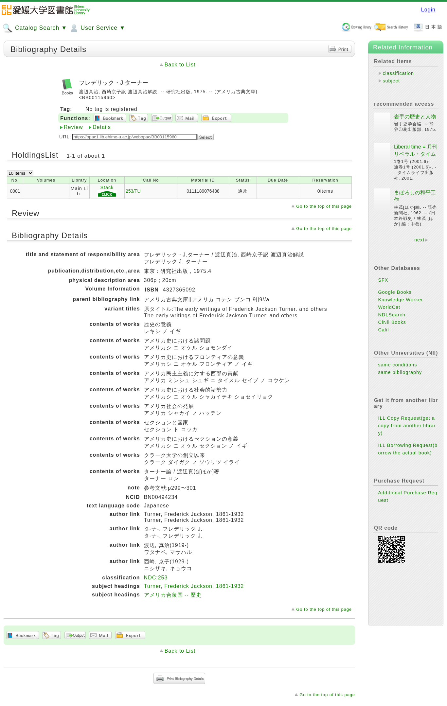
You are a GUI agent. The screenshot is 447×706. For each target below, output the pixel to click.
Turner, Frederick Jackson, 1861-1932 (194, 586)
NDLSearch (391, 314)
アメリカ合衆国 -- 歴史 (173, 595)
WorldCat (389, 307)
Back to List (180, 64)
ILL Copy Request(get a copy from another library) (407, 425)
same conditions (397, 364)
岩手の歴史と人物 (415, 116)
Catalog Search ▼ (35, 28)
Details (102, 127)
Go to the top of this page (324, 206)
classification (398, 73)
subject (391, 80)
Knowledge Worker (400, 299)
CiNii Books (392, 322)
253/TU (133, 191)
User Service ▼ (97, 28)
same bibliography (400, 372)
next (419, 239)
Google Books (394, 292)
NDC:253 (156, 577)
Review (73, 127)
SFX (383, 280)
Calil (383, 329)
